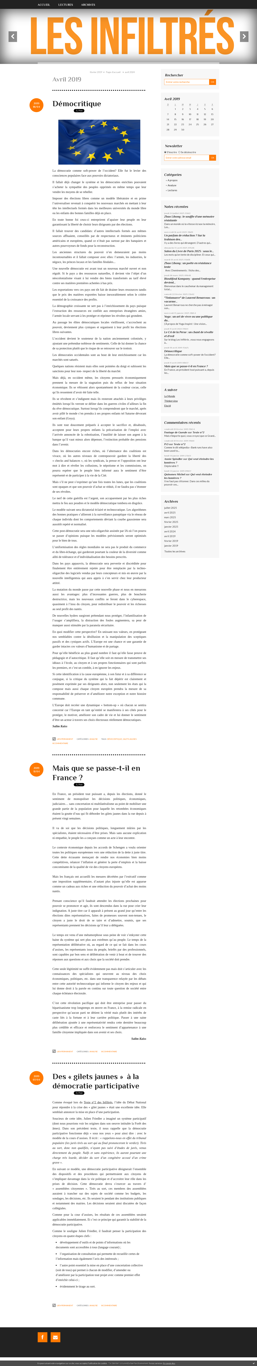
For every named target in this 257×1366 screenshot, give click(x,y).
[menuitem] (46, 4)
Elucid (167, 405)
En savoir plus (169, 1363)
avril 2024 (130, 72)
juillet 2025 (170, 507)
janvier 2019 (171, 545)
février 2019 (96, 72)
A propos (173, 180)
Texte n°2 (198, 432)
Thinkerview (171, 400)
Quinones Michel (174, 474)
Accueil (44, 4)
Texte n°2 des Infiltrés (98, 1102)
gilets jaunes (130, 739)
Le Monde (169, 396)
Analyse (93, 739)
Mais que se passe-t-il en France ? (186, 366)
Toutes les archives (174, 551)
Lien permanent (62, 739)
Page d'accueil (113, 72)
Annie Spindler (173, 459)
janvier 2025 (171, 526)
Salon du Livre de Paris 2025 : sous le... (189, 251)
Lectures (65, 4)
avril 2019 (170, 536)
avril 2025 (170, 512)
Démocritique (76, 103)
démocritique (114, 739)
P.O (166, 444)
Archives (88, 4)
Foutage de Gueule (175, 432)
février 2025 (171, 521)
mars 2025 (170, 517)
